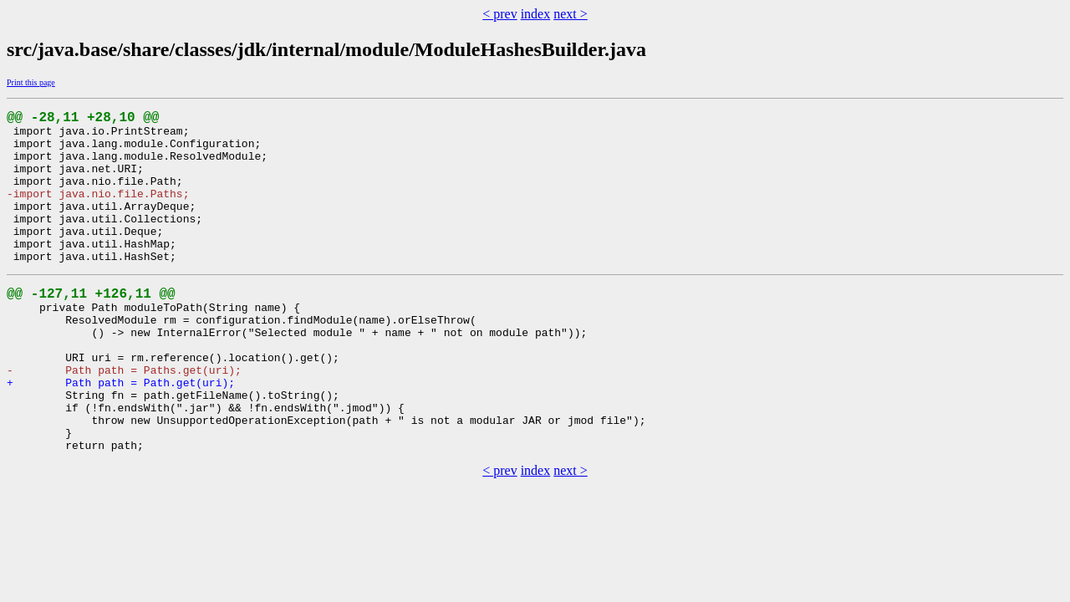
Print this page (31, 82)
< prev (499, 14)
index (536, 14)
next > (570, 14)
